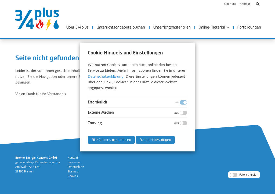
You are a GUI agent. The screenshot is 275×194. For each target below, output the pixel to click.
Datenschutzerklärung (106, 77)
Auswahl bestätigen (155, 140)
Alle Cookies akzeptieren (111, 140)
